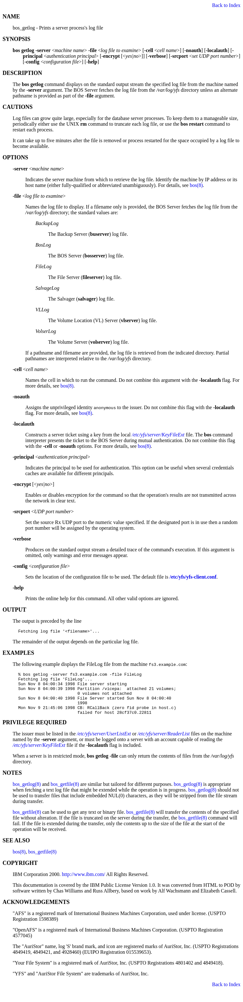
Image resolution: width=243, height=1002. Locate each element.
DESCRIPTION (22, 73)
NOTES (12, 782)
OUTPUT (14, 610)
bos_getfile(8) (65, 793)
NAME (11, 16)
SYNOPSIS (16, 39)
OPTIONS (15, 157)
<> (38, 168)
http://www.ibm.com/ (83, 883)
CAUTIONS (18, 107)
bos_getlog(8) (27, 793)
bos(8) (196, 185)
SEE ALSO (16, 850)
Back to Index (226, 5)
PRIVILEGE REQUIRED (35, 732)
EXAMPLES (18, 654)
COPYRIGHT (20, 872)
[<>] (33, 484)
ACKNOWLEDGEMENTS (36, 911)
